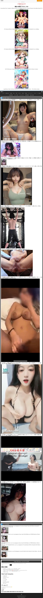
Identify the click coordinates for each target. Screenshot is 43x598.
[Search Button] (21, 594)
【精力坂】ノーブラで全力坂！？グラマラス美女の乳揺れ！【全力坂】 (12, 568)
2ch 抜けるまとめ (21, 3)
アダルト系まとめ (5, 581)
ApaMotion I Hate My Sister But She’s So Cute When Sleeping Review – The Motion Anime (21, 89)
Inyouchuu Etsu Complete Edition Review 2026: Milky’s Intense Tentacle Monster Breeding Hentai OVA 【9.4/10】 (21, 9)
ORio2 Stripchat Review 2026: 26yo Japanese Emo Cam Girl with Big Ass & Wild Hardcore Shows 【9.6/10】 (20, 543)
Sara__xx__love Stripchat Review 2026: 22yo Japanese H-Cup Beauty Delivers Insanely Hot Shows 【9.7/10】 (20, 545)
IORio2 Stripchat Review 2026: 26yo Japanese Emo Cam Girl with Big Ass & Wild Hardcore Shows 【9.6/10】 (20, 535)
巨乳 (16, 93)
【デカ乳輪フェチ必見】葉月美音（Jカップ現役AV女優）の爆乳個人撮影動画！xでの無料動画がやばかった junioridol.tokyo (21, 482)
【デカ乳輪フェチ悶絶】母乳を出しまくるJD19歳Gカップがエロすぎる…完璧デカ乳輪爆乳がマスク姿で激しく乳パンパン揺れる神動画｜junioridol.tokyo (21, 363)
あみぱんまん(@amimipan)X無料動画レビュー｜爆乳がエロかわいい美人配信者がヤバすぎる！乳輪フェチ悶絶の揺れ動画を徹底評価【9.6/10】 (21, 100)
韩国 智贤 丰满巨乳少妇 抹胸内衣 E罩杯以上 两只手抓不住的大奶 (11, 569)
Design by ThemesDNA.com (21, 597)
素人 (13, 93)
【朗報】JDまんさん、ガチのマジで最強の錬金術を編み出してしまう (11, 571)
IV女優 (26, 93)
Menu (2, 0)
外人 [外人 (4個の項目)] (17, 591)
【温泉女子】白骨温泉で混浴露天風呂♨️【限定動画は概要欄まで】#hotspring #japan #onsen (15, 570)
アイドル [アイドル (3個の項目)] (8, 591)
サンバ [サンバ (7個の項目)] (11, 591)
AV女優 (11, 93)
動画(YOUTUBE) (5, 582)
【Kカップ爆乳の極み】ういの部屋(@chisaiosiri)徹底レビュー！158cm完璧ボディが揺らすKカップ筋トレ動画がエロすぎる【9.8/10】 (21, 206)
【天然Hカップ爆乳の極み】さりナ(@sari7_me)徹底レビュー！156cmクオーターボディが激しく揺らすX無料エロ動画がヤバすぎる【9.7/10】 (21, 166)
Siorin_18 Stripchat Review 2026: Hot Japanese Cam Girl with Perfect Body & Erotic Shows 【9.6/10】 (21, 551)
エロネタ (20, 93)
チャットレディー (30, 93)
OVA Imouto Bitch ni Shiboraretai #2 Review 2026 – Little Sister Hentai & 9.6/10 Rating (21, 49)
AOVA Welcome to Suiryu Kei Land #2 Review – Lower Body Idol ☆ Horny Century (21, 69)
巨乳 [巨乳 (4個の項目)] (22, 591)
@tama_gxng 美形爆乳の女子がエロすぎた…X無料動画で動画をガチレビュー (15, 249)
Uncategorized (5, 577)
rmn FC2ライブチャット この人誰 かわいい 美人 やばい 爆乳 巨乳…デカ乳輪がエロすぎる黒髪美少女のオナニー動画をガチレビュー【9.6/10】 (21, 142)
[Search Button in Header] (41, 91)
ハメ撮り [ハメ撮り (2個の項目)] (13, 591)
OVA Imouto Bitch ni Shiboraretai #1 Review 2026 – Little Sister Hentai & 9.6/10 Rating (21, 29)
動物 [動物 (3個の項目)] (15, 591)
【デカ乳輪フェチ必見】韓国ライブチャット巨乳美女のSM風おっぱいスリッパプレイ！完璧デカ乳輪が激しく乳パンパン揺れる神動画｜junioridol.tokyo (21, 435)
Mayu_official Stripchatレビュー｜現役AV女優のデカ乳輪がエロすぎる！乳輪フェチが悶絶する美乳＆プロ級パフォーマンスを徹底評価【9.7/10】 (21, 158)
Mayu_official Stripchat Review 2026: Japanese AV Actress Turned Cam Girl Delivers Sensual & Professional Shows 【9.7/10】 (20, 526)
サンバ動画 (39, 93)
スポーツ (35, 93)
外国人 (23, 93)
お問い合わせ (7, 93)
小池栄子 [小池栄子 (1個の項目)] (20, 591)
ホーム (3, 93)
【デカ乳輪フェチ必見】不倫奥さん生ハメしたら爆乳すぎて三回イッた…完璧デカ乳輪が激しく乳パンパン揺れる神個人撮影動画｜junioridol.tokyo (21, 278)
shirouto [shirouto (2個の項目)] (5, 591)
